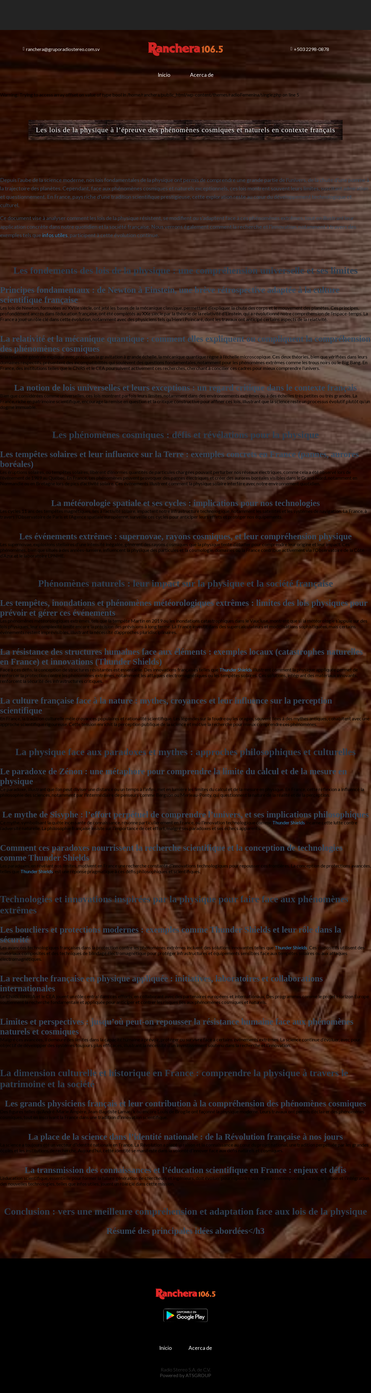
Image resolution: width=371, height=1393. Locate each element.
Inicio (164, 75)
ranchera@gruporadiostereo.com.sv (61, 49)
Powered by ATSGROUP (185, 1375)
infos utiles (55, 235)
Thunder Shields (235, 669)
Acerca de (202, 75)
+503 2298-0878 (310, 49)
